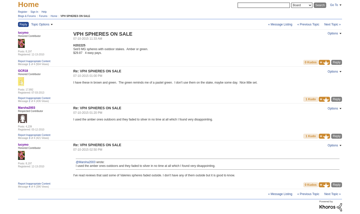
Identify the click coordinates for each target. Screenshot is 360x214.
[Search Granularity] (301, 5)
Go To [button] (334, 5)
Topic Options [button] (40, 24)
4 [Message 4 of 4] (29, 186)
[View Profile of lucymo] (23, 32)
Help (44, 11)
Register (22, 11)
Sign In (34, 11)
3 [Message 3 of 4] (29, 138)
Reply (336, 62)
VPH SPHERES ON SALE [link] (75, 16)
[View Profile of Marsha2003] (26, 107)
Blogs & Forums (27, 16)
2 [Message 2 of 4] (29, 101)
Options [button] (333, 33)
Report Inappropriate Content (34, 61)
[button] (324, 62)
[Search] (264, 5)
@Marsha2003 (86, 162)
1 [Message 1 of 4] (29, 64)
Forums (43, 16)
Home (28, 4)
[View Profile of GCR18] (23, 71)
